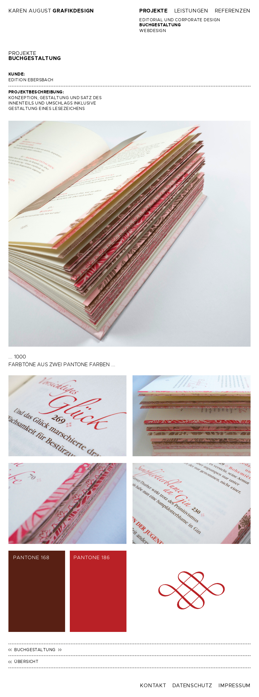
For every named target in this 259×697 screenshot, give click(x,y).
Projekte (153, 11)
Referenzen (233, 11)
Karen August (51, 11)
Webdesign (152, 30)
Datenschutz (192, 686)
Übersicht (26, 661)
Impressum (235, 686)
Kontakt (153, 686)
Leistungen (191, 11)
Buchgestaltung (160, 25)
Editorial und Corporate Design (179, 20)
